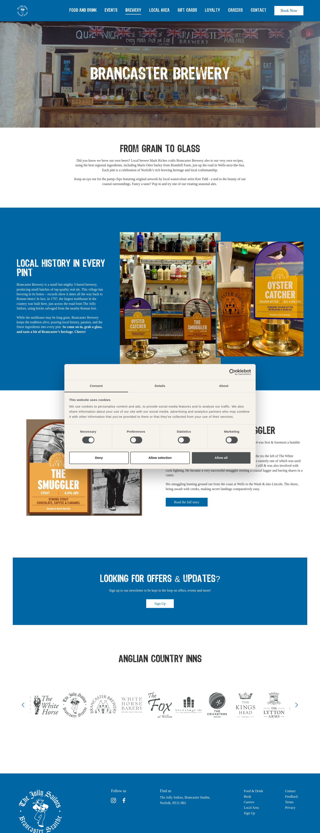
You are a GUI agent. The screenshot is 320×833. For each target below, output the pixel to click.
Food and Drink (83, 10)
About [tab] (223, 386)
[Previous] (23, 704)
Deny (99, 457)
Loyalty (212, 10)
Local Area (159, 10)
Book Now (288, 11)
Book (247, 796)
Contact (258, 10)
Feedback (291, 796)
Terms (289, 802)
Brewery (133, 10)
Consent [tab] (96, 386)
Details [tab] (160, 386)
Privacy (290, 807)
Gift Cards (187, 10)
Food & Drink (253, 791)
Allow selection (159, 457)
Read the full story (186, 502)
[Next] (296, 704)
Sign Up (160, 603)
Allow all (221, 457)
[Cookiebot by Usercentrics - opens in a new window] (232, 372)
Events (111, 10)
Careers (235, 10)
